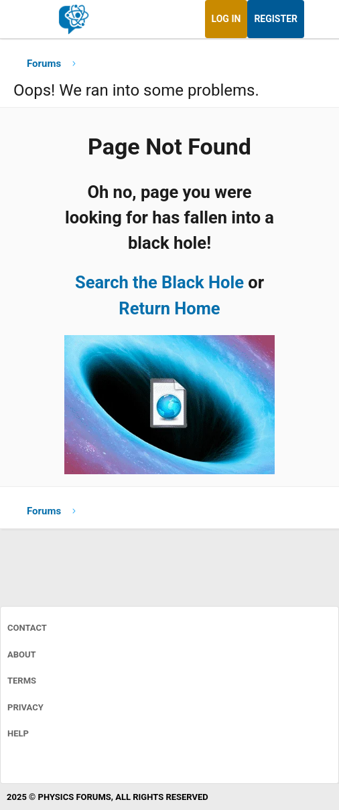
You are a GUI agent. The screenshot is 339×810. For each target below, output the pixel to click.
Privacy (25, 707)
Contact (27, 628)
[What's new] (317, 19)
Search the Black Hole (159, 282)
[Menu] (25, 19)
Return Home (169, 308)
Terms (21, 681)
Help (18, 733)
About (21, 654)
